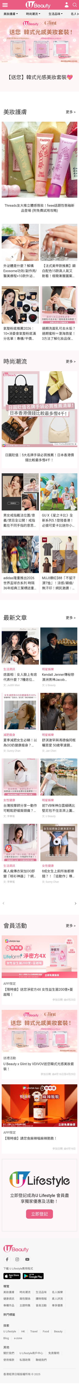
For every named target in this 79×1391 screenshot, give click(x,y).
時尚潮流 (32, 14)
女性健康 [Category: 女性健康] (9, 800)
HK (23, 1331)
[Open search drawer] (74, 4)
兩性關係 (25, 1298)
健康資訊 (8, 1298)
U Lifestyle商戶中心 (31, 1353)
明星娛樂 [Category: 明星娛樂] (48, 669)
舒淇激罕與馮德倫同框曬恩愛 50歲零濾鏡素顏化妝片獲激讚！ (59, 745)
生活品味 (54, 14)
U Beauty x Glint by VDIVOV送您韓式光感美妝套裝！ (38, 1066)
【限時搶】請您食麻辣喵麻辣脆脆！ (30, 1138)
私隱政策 (25, 1359)
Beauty (58, 1331)
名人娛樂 (57, 1292)
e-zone (18, 1338)
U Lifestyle (9, 1331)
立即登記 (39, 1214)
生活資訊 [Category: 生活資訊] (9, 669)
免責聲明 (53, 1353)
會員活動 (41, 1305)
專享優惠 (57, 1305)
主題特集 (25, 1305)
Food (46, 1331)
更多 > (71, 112)
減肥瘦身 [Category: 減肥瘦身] (9, 735)
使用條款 (8, 1359)
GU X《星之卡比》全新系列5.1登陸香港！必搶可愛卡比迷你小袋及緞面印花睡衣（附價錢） (59, 525)
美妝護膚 (9, 14)
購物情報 (41, 1298)
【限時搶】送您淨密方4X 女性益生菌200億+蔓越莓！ (38, 992)
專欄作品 (8, 1305)
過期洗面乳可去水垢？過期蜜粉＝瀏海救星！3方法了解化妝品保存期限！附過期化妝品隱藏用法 (59, 339)
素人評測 (57, 1298)
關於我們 (8, 1353)
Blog (6, 1338)
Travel (34, 1331)
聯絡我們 (41, 1359)
